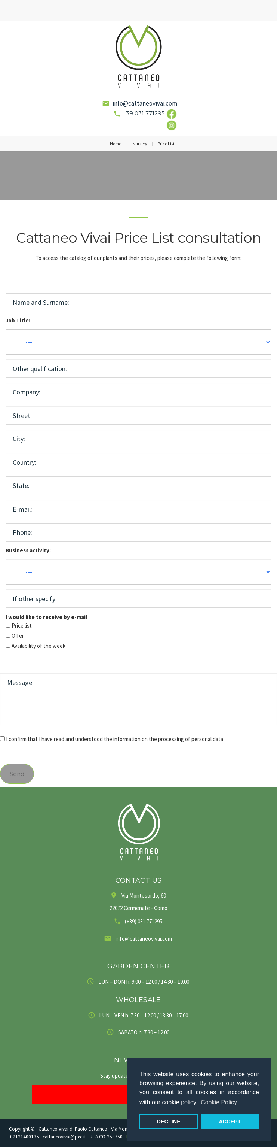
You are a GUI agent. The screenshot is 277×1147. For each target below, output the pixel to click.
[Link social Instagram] (171, 124)
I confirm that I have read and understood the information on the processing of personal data (114, 739)
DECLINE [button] (169, 1122)
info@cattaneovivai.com (145, 103)
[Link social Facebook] (171, 113)
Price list (22, 625)
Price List (166, 143)
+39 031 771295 (144, 113)
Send (17, 773)
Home (115, 143)
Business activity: (28, 550)
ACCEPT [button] (230, 1122)
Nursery (139, 143)
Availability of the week (38, 645)
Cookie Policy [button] (219, 1102)
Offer (18, 635)
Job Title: (18, 320)
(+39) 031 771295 (143, 921)
